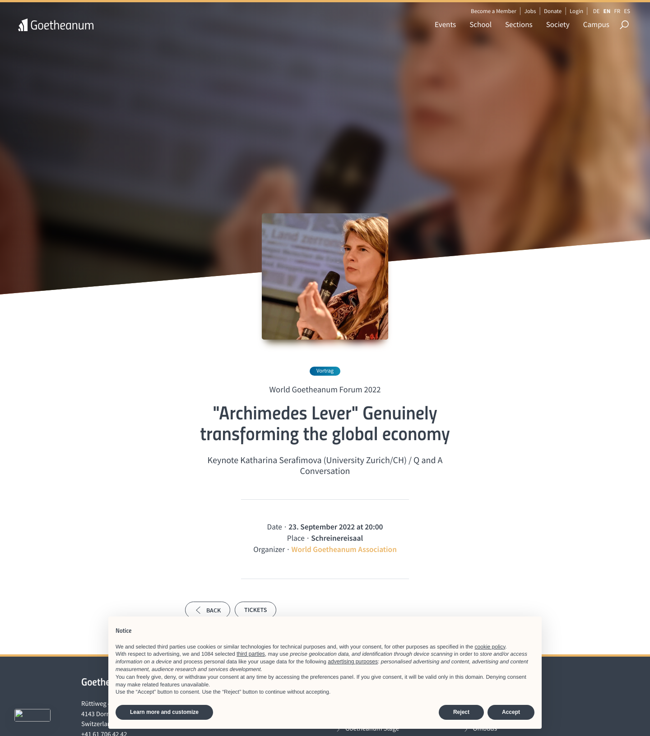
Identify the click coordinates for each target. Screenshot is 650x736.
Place (296, 538)
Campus (596, 24)
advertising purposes (353, 661)
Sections (519, 24)
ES (627, 11)
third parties (251, 654)
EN (607, 11)
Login (576, 11)
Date (274, 526)
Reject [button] (461, 712)
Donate (553, 11)
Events (445, 24)
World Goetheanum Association (344, 549)
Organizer (269, 549)
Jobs (530, 11)
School (480, 24)
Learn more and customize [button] (164, 712)
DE (596, 11)
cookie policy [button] (490, 647)
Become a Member (493, 11)
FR (617, 11)
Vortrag (325, 371)
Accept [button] (511, 712)
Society (558, 24)
